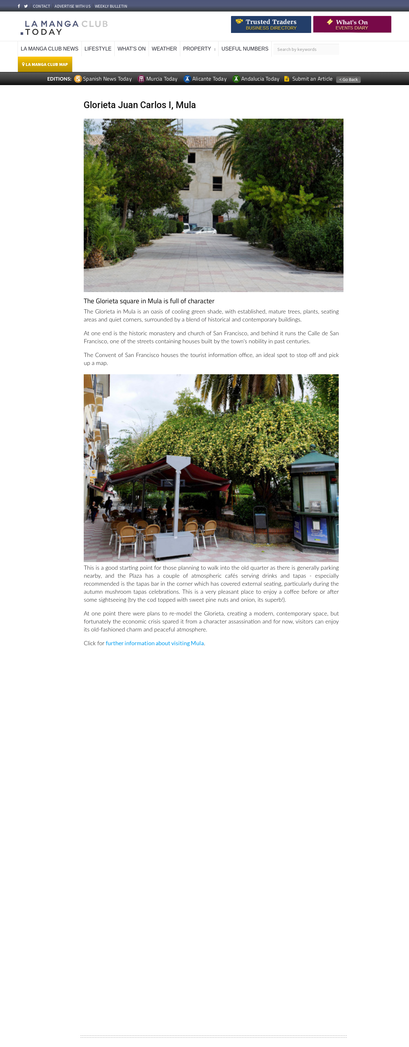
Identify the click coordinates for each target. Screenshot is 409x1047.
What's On (132, 49)
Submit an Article (308, 79)
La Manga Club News (50, 49)
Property (197, 49)
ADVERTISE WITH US (72, 6)
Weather (164, 49)
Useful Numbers (244, 49)
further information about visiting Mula (155, 642)
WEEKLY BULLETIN (111, 6)
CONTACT (41, 6)
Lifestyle (98, 49)
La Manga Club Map (45, 64)
